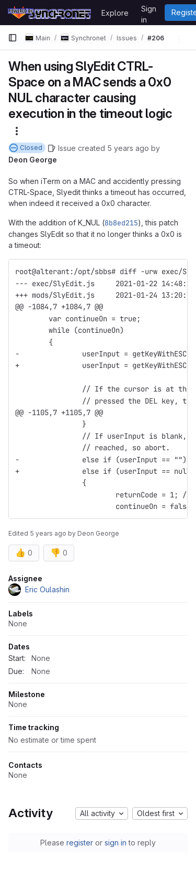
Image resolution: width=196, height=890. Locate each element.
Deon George (32, 159)
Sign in (148, 10)
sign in (115, 842)
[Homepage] (49, 12)
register (79, 842)
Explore (115, 12)
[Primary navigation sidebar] (12, 37)
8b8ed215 (121, 222)
